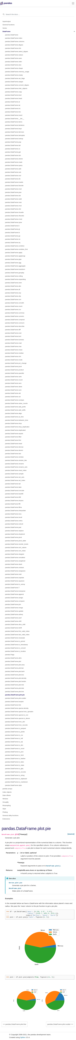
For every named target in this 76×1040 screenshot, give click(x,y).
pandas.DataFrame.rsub (13, 202)
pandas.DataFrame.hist (13, 705)
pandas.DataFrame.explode (14, 577)
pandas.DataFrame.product (14, 370)
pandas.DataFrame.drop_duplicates (17, 427)
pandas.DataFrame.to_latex (14, 762)
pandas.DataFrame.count (13, 306)
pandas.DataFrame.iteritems (14, 125)
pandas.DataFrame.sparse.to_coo (16, 715)
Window (5, 799)
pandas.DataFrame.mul (13, 175)
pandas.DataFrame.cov (13, 309)
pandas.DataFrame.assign (14, 598)
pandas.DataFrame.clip (13, 296)
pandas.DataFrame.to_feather (15, 758)
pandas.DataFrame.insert (13, 115)
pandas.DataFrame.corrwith (14, 303)
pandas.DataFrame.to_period (15, 641)
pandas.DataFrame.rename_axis (16, 467)
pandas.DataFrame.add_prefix (15, 407)
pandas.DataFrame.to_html (14, 755)
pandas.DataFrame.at (12, 102)
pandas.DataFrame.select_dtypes (16, 51)
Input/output (7, 21)
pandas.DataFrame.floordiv (14, 185)
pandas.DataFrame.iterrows (14, 132)
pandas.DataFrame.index (13, 38)
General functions (9, 25)
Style (4, 809)
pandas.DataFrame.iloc (13, 112)
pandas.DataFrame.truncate (14, 490)
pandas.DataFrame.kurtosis (14, 340)
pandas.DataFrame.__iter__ (14, 118)
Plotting (5, 812)
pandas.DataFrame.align (13, 413)
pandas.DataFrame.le (12, 232)
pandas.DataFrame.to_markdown (16, 782)
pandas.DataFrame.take (13, 487)
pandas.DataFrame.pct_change (15, 363)
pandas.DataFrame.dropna (14, 500)
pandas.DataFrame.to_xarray (15, 584)
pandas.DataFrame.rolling (14, 276)
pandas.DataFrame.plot (13, 661)
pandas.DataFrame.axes (13, 58)
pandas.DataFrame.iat (12, 105)
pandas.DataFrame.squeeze (14, 581)
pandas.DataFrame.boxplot (14, 701)
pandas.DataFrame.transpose (15, 591)
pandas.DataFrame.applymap (15, 256)
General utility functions (10, 815)
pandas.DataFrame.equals (14, 433)
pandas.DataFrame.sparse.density (16, 708)
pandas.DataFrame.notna (13, 521)
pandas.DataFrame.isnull (13, 517)
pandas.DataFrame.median (14, 353)
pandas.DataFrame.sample (14, 474)
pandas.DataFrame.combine (14, 246)
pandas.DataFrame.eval (13, 333)
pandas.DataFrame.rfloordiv (14, 216)
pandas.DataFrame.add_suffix (15, 410)
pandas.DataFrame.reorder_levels (16, 544)
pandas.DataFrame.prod (13, 366)
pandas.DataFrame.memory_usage (17, 71)
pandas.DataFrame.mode (13, 360)
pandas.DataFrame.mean (13, 350)
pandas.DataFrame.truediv (14, 182)
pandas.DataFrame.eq (12, 242)
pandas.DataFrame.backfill (14, 494)
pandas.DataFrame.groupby (14, 273)
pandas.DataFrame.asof (13, 618)
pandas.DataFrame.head (13, 98)
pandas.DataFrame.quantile (14, 373)
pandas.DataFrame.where (14, 159)
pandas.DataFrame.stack (13, 564)
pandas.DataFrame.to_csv (14, 735)
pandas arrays (7, 789)
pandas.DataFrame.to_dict (14, 745)
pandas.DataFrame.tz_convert (15, 648)
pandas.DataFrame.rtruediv (14, 212)
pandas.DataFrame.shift (13, 621)
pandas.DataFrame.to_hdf (14, 738)
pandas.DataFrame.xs (12, 149)
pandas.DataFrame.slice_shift (15, 624)
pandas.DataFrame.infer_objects (16, 88)
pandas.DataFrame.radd (13, 199)
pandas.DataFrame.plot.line (14, 691)
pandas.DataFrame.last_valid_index (17, 634)
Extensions (6, 819)
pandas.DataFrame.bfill (13, 497)
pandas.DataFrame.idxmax (14, 447)
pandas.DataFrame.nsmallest (15, 557)
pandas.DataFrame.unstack (14, 567)
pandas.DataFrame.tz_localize (15, 651)
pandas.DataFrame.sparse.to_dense (17, 718)
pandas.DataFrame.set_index (15, 480)
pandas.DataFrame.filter (13, 437)
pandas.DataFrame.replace (14, 531)
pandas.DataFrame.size (13, 65)
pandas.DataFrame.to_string (14, 775)
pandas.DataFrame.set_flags (15, 78)
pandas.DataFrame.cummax (14, 313)
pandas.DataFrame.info (13, 48)
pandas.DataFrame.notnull (14, 524)
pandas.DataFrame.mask (13, 162)
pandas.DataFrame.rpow (13, 222)
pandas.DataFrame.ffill (12, 504)
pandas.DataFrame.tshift (13, 628)
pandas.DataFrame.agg (13, 263)
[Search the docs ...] (38, 14)
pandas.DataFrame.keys (13, 128)
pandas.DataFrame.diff (13, 329)
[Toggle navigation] (73, 3)
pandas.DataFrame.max (13, 346)
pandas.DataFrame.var (13, 396)
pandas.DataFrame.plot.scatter (15, 698)
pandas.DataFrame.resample (15, 638)
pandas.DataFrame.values (14, 55)
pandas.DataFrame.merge (14, 608)
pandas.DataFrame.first (13, 440)
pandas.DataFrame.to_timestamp (16, 644)
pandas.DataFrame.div (13, 179)
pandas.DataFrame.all (12, 289)
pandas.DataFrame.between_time (16, 420)
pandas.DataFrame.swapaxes (15, 571)
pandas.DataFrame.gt (12, 229)
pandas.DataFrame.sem (13, 383)
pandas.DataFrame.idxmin (14, 450)
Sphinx (22, 1037)
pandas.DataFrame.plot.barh (15, 671)
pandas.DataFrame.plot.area (15, 665)
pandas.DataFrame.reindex (14, 457)
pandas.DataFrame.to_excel (14, 748)
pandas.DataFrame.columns (14, 41)
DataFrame (7, 31)
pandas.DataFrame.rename (14, 464)
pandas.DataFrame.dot (13, 195)
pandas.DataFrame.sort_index (15, 551)
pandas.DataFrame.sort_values (15, 547)
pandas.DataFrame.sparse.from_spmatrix (19, 711)
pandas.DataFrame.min (13, 356)
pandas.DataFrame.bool (13, 95)
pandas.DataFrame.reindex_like (16, 460)
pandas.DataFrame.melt (13, 574)
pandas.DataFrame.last (13, 453)
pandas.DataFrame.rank (13, 376)
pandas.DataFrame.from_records (16, 725)
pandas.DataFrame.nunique (14, 400)
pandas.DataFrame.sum (13, 390)
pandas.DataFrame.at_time (14, 417)
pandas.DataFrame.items (13, 122)
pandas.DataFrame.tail (13, 145)
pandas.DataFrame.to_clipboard (16, 779)
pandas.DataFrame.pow (13, 192)
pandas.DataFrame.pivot (13, 537)
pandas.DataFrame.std (13, 393)
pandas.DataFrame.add (13, 169)
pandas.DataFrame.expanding (15, 279)
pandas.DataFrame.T (12, 587)
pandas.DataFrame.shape (14, 68)
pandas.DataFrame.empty (14, 75)
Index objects (7, 792)
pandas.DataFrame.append (14, 594)
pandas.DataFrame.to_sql (14, 742)
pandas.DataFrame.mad (13, 343)
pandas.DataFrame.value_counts (16, 403)
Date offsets (7, 795)
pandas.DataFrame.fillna (13, 507)
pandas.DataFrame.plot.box (14, 675)
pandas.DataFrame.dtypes (14, 45)
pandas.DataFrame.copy (13, 92)
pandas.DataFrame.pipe (13, 259)
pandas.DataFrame (11, 35)
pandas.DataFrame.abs (13, 286)
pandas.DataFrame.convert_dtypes (17, 85)
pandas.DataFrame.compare (15, 601)
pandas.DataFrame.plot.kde (14, 688)
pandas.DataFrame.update (14, 611)
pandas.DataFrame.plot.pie (15, 695)
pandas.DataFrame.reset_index (15, 470)
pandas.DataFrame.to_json (14, 752)
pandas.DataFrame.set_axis (14, 477)
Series (5, 28)
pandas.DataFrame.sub (13, 172)
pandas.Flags (9, 654)
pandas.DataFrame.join (13, 604)
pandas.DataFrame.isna (13, 514)
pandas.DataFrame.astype (14, 82)
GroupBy (6, 802)
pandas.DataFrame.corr (13, 299)
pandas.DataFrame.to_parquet (15, 728)
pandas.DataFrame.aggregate (15, 266)
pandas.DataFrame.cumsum (14, 323)
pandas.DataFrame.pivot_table (15, 541)
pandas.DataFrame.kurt (13, 336)
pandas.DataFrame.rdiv (13, 209)
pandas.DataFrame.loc (13, 108)
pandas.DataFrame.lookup (14, 138)
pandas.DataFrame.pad (13, 527)
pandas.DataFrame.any (13, 293)
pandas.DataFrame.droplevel (15, 534)
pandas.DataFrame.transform (15, 269)
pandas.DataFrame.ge (12, 236)
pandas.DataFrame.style (13, 785)
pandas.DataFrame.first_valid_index (17, 631)
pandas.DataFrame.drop (13, 423)
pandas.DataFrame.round (14, 380)
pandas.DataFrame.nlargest (14, 554)
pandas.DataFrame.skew (13, 386)
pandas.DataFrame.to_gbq (14, 768)
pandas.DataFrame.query (13, 165)
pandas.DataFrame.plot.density (15, 678)
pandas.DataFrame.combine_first (16, 249)
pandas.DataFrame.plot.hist (14, 685)
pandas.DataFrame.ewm (13, 283)
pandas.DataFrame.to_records (15, 772)
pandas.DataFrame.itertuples (15, 135)
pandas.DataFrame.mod (13, 189)
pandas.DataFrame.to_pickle (15, 732)
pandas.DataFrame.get (13, 152)
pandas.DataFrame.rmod (13, 219)
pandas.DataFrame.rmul (13, 206)
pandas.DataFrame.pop (13, 142)
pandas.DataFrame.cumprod (15, 319)
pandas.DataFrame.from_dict (15, 722)
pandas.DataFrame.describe (14, 326)
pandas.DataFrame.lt (12, 226)
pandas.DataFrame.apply (13, 252)
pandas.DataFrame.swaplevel (15, 561)
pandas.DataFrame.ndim (13, 61)
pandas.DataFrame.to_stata (14, 765)
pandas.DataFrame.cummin (14, 316)
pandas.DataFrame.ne (12, 239)
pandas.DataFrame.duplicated (15, 430)
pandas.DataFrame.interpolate (15, 510)
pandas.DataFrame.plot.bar (14, 668)
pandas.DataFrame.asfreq (14, 614)
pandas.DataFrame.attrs (13, 658)
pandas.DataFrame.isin (13, 155)
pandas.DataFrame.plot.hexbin (15, 681)
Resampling (7, 805)
